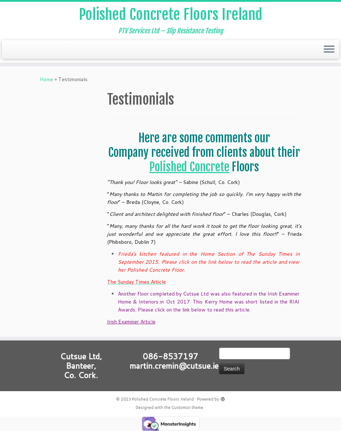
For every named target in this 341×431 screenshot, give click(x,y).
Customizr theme (187, 407)
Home (46, 79)
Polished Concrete (189, 167)
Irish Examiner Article (131, 321)
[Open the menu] (329, 49)
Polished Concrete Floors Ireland (171, 14)
